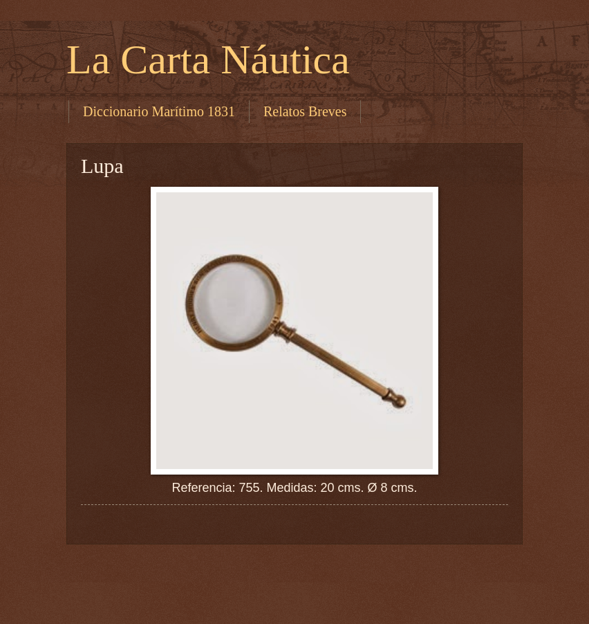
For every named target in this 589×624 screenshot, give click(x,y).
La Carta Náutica (208, 59)
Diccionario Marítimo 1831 (159, 111)
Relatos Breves (305, 111)
